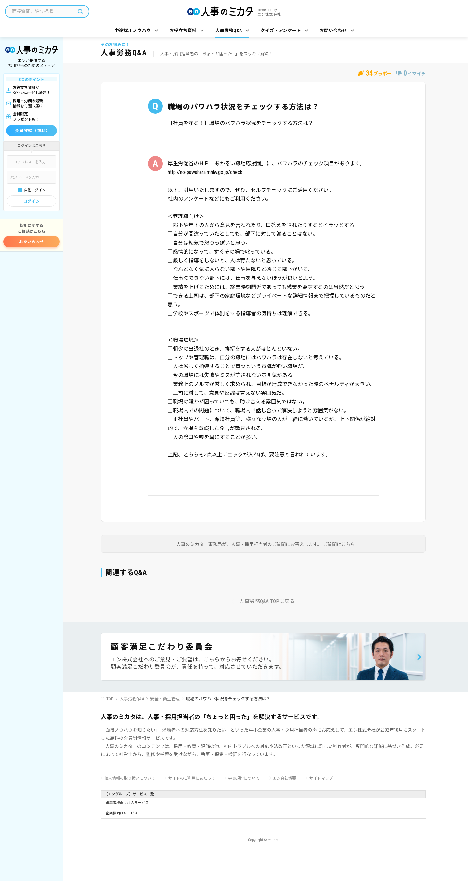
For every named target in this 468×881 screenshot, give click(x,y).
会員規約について (243, 778)
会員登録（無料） (32, 130)
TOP (109, 698)
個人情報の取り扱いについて (129, 778)
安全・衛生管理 (165, 698)
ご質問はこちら (339, 544)
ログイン (31, 201)
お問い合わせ (31, 242)
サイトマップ (321, 778)
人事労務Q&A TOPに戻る (267, 601)
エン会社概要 (284, 778)
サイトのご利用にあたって (191, 778)
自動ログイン (35, 190)
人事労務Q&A (132, 698)
